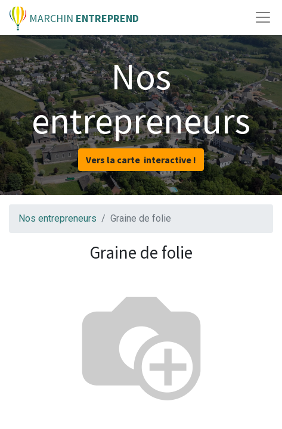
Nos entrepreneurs (57, 218)
